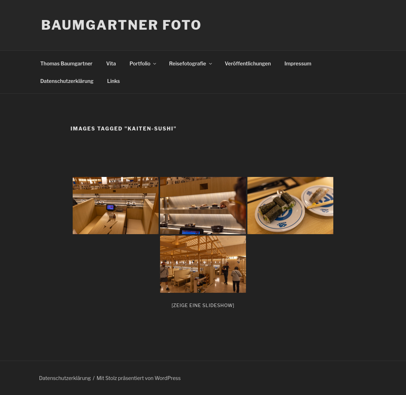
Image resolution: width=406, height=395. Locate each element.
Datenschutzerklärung (67, 81)
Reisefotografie (191, 63)
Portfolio (143, 63)
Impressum (298, 63)
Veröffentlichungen (248, 63)
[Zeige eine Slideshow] (203, 305)
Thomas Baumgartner (66, 63)
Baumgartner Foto (121, 25)
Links (113, 81)
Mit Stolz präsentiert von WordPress (139, 378)
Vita (111, 63)
